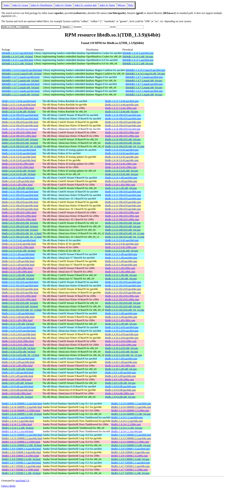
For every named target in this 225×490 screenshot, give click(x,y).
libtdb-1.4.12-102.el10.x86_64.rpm (122, 303)
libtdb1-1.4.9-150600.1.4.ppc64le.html (21, 452)
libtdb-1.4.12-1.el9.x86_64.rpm (121, 324)
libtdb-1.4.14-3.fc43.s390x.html (18, 163)
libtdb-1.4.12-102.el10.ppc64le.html (20, 289)
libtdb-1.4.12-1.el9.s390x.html (17, 320)
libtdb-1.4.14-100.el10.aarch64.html (20, 115)
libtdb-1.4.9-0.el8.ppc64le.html (17, 390)
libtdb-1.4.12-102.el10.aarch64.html (20, 282)
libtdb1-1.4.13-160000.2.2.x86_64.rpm (131, 445)
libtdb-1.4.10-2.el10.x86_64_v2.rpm (123, 355)
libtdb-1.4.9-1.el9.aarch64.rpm (120, 372)
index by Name (107, 5)
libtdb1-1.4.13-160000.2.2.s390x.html (21, 441)
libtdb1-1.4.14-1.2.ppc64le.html (18, 421)
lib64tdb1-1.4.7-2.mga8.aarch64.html (21, 84)
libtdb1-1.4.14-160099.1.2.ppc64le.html (22, 407)
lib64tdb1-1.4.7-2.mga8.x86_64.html (20, 87)
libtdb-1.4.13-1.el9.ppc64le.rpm (121, 261)
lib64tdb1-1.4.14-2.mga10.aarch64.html (22, 70)
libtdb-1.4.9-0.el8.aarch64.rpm (120, 386)
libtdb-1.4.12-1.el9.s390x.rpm (120, 320)
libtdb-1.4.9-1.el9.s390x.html (16, 379)
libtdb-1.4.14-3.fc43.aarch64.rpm (122, 150)
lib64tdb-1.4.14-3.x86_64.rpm (137, 56)
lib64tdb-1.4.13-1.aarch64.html (17, 60)
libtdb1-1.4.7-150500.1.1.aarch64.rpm (130, 462)
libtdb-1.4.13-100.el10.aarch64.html (20, 191)
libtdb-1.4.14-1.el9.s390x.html (17, 184)
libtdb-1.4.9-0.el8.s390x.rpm (119, 393)
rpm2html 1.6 (22, 480)
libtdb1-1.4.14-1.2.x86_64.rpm (126, 428)
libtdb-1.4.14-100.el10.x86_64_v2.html (22, 146)
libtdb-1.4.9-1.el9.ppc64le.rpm (120, 376)
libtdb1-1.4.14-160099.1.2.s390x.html (21, 410)
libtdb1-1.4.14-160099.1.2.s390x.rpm (130, 410)
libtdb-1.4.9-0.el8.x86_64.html (17, 397)
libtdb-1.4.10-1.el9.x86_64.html (18, 369)
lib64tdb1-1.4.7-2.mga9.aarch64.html (21, 77)
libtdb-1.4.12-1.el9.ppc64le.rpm (121, 317)
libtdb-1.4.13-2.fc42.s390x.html (18, 247)
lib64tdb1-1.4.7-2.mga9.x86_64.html (20, 80)
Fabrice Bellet (8, 486)
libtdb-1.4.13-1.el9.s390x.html (17, 268)
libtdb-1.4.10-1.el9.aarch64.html (18, 358)
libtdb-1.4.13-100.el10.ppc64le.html (20, 202)
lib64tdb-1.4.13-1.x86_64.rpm (137, 63)
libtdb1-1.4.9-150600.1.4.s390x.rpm (129, 455)
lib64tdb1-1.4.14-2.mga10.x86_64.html (22, 73)
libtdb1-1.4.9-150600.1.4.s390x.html (20, 455)
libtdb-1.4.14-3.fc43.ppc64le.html (19, 156)
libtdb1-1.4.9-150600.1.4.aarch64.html (21, 448)
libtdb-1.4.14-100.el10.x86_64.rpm (122, 139)
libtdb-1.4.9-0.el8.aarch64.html (17, 386)
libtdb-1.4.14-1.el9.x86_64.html (18, 188)
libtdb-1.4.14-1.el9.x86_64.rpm (121, 188)
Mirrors (121, 5)
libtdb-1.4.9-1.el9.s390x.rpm (119, 379)
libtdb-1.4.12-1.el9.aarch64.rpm (121, 313)
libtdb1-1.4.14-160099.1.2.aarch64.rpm (131, 403)
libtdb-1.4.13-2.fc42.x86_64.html (19, 250)
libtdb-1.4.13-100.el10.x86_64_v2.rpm (124, 233)
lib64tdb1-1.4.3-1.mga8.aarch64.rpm (144, 91)
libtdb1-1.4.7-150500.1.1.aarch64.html (21, 462)
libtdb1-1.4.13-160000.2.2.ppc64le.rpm (131, 438)
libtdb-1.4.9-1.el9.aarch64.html (17, 372)
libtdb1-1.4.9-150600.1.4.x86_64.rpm (130, 459)
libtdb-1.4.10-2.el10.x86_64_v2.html (20, 355)
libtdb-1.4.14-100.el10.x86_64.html (20, 139)
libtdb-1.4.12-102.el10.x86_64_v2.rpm (124, 310)
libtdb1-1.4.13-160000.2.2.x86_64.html (22, 445)
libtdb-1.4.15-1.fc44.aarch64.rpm (122, 101)
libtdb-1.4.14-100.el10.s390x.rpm (122, 132)
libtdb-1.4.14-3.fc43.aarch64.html (19, 150)
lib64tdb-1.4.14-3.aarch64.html (17, 53)
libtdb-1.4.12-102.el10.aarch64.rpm (123, 282)
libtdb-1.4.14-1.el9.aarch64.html (18, 177)
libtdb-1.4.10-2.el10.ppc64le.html (19, 334)
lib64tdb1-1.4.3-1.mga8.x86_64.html (20, 94)
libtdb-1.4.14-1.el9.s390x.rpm (120, 184)
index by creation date (85, 5)
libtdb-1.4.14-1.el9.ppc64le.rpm (121, 181)
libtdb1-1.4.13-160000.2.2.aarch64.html (22, 435)
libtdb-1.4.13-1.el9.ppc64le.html (18, 261)
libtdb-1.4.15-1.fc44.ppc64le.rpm (122, 104)
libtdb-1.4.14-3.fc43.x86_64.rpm (121, 170)
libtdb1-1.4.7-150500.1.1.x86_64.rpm (130, 473)
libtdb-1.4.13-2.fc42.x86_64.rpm (121, 250)
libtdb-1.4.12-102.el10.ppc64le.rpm (123, 289)
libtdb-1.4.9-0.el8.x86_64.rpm (120, 397)
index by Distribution (41, 5)
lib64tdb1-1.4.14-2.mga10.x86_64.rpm (145, 73)
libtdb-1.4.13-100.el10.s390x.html (19, 212)
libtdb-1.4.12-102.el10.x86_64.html (20, 303)
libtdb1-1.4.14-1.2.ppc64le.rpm (127, 421)
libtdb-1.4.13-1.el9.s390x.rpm (120, 268)
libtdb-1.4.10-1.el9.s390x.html (17, 365)
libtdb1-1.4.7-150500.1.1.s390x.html (20, 469)
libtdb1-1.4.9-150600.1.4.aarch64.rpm (130, 448)
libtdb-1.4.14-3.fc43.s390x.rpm (121, 163)
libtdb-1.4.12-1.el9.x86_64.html (18, 324)
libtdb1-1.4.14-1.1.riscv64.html (17, 431)
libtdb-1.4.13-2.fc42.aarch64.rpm (122, 240)
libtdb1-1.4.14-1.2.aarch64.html (18, 417)
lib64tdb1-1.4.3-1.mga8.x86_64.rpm (143, 94)
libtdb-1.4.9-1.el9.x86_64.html (17, 383)
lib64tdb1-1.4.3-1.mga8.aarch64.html (21, 91)
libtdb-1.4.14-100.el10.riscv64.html (20, 129)
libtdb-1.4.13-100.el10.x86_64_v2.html (22, 233)
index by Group (20, 5)
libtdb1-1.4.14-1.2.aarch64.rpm (127, 417)
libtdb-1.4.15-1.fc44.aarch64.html (19, 101)
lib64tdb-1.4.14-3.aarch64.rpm (137, 53)
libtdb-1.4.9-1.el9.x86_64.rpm (120, 383)
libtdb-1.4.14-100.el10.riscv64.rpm (122, 129)
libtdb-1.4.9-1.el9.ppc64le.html (17, 376)
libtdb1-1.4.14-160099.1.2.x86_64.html (22, 414)
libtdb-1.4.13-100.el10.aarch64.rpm (123, 191)
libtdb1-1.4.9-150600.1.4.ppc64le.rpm (130, 452)
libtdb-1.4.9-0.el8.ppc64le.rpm (120, 390)
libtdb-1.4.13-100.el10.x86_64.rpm (122, 223)
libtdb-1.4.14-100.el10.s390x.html (19, 132)
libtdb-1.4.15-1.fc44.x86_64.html (19, 111)
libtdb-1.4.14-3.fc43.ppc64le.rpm (122, 156)
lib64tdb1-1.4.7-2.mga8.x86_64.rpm (143, 87)
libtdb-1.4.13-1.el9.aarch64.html (18, 254)
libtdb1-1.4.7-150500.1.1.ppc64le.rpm (130, 466)
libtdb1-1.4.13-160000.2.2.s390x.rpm (130, 441)
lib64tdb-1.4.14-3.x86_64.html (17, 56)
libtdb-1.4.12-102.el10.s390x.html (19, 296)
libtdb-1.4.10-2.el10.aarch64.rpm (121, 327)
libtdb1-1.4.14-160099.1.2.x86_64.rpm (131, 414)
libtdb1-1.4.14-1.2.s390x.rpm (126, 424)
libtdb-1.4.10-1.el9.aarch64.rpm (121, 358)
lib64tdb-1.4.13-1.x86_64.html (17, 63)
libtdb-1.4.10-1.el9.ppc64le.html (18, 362)
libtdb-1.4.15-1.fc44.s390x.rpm (121, 108)
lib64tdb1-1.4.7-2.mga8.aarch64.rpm (144, 84)
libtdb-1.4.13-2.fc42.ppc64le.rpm (122, 243)
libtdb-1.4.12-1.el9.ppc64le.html (18, 317)
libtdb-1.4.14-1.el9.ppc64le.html (18, 181)
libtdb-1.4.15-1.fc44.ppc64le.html (19, 104)
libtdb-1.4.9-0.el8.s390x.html (16, 393)
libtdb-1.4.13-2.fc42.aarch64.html (19, 240)
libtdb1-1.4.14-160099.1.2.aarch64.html (22, 403)
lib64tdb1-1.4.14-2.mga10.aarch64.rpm (145, 70)
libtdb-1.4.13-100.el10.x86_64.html (20, 223)
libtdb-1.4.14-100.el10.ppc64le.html (20, 122)
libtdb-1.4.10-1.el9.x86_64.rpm (121, 369)
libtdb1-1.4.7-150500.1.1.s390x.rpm (129, 469)
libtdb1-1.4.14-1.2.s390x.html (17, 424)
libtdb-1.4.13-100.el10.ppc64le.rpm (123, 202)
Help (130, 5)
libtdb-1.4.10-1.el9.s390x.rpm (120, 365)
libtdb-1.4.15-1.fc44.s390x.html (18, 108)
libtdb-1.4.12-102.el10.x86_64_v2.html (22, 310)
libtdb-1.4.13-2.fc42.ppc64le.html (19, 243)
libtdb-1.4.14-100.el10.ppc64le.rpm (123, 122)
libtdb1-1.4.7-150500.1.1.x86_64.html (21, 473)
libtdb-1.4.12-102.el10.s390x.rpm (122, 296)
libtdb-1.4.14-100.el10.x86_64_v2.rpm (124, 146)
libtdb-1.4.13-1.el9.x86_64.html (18, 275)
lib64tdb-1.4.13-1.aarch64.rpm (137, 60)
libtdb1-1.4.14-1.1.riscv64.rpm (126, 431)
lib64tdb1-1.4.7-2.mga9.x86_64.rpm (143, 80)
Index (6, 5)
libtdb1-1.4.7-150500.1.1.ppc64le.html (21, 466)
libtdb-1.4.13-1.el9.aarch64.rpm (121, 254)
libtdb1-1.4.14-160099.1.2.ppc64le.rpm (131, 407)
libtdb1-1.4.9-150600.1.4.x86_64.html (21, 459)
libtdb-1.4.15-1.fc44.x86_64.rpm (121, 111)
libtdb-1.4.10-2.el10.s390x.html (18, 341)
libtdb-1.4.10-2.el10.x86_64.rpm (121, 348)
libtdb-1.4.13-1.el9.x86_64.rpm (121, 275)
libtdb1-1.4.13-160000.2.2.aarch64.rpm (131, 435)
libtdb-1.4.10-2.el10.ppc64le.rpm (121, 334)
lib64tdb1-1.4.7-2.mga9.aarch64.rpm (144, 77)
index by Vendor (63, 5)
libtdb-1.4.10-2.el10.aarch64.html (19, 327)
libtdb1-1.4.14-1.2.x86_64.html (17, 428)
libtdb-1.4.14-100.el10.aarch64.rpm (123, 115)
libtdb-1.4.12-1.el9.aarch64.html (18, 313)
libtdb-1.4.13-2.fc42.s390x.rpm (121, 247)
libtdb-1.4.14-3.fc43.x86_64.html (19, 170)
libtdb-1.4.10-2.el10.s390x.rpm (121, 341)
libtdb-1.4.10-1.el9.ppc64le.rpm (121, 362)
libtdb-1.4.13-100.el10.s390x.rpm (122, 212)
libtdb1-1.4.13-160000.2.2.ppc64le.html (22, 438)
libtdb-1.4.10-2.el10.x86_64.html (18, 348)
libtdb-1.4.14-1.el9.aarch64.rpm (121, 177)
